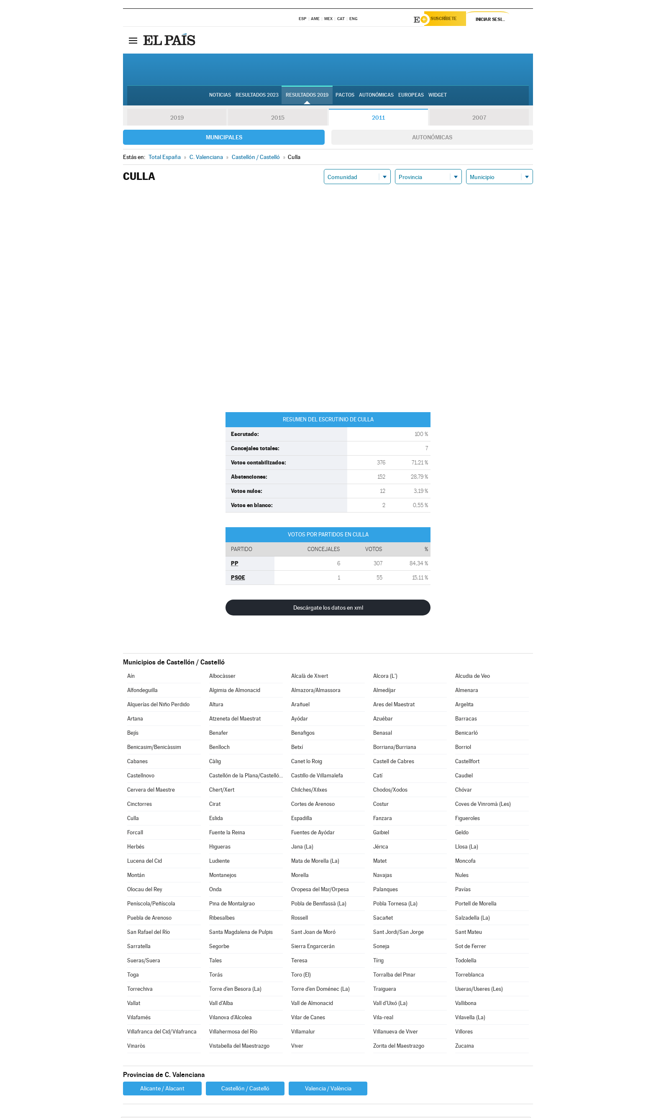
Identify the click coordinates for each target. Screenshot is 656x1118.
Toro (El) (301, 976)
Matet (380, 862)
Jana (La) (302, 848)
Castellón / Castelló (245, 1089)
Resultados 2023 (257, 97)
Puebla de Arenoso (149, 919)
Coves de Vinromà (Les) (483, 805)
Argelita (464, 706)
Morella (300, 876)
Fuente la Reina (227, 834)
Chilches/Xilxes (309, 791)
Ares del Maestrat (394, 706)
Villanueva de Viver (395, 1033)
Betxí (297, 748)
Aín (131, 677)
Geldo (462, 834)
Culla (133, 819)
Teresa (299, 962)
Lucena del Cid (144, 862)
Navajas (382, 876)
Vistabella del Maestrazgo (239, 1047)
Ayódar (299, 720)
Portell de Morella (476, 905)
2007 (479, 118)
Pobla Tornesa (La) (395, 905)
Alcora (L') (385, 677)
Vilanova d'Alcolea (230, 1018)
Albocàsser (222, 677)
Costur (381, 805)
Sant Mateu (468, 933)
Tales (215, 962)
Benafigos (303, 734)
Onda (215, 890)
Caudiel (464, 777)
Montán (136, 876)
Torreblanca (469, 976)
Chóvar (463, 791)
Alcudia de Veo (472, 677)
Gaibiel (381, 834)
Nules (462, 876)
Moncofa (465, 862)
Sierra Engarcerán (313, 947)
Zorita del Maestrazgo (398, 1047)
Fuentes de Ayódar (313, 834)
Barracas (466, 720)
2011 (378, 118)
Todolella (466, 962)
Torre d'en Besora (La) (235, 990)
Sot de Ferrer (470, 947)
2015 (277, 118)
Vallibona (466, 1004)
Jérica (380, 848)
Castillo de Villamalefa (317, 777)
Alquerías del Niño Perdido (158, 706)
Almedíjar (384, 691)
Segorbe (219, 947)
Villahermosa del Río (233, 1033)
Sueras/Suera (143, 962)
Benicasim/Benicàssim (154, 748)
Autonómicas (432, 138)
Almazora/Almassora (316, 691)
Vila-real (383, 1018)
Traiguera (384, 990)
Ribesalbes (222, 919)
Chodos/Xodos (390, 791)
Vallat (133, 1004)
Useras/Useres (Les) (479, 990)
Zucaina (464, 1047)
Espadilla (301, 819)
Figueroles (467, 819)
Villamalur (303, 1033)
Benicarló (466, 734)
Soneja (381, 947)
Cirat (214, 805)
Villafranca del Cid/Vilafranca (162, 1033)
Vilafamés (139, 1018)
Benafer (218, 734)
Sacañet (383, 919)
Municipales (224, 138)
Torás (216, 976)
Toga (133, 976)
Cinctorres (139, 805)
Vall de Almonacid (312, 1004)
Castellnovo (140, 777)
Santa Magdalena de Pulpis (241, 933)
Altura (216, 706)
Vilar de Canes (308, 1018)
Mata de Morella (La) (315, 862)
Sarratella (139, 947)
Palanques (385, 890)
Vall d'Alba (221, 1004)
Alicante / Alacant (162, 1089)
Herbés (135, 848)
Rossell (299, 919)
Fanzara (382, 819)
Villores (464, 1033)
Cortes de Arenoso (313, 805)
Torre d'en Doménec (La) (320, 990)
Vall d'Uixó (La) (390, 1004)
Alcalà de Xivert (309, 677)
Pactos (345, 97)
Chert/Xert (221, 791)
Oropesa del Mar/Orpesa (320, 890)
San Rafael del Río (148, 933)
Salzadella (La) (472, 919)
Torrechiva (140, 990)
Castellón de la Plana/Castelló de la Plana (246, 777)
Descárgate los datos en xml (328, 608)
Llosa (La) (466, 848)
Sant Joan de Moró (313, 933)
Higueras (220, 848)
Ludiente (219, 862)
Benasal (382, 734)
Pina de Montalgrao (232, 905)
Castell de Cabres (393, 762)
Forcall (135, 834)
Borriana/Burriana (394, 748)
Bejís (132, 734)
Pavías (463, 890)
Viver (297, 1047)
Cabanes (137, 762)
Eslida (216, 819)
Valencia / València (328, 1089)
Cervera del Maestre (151, 791)
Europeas (411, 97)
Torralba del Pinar (394, 976)
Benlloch (219, 748)
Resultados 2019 (307, 97)
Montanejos (222, 876)
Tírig (378, 962)
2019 (177, 118)
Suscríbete (448, 20)
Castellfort (467, 762)
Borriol (463, 748)
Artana (135, 720)
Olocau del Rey (144, 890)
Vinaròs (136, 1047)
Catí (377, 777)
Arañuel (300, 706)
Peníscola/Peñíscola (151, 905)
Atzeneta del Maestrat (235, 720)
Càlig (215, 762)
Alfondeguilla (142, 691)
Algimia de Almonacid (234, 691)
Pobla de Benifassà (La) (318, 905)
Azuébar (383, 720)
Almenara (466, 691)
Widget (437, 97)
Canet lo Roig (306, 762)
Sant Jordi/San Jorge (398, 933)
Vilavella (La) (470, 1018)
